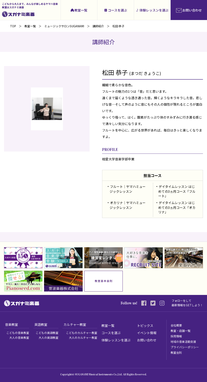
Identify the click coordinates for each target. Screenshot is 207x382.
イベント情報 (146, 332)
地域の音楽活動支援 (183, 342)
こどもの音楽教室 (17, 333)
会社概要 (176, 325)
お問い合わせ (146, 340)
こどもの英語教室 (47, 333)
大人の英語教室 (48, 338)
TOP (13, 26)
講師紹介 (98, 26)
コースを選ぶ (117, 10)
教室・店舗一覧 (180, 331)
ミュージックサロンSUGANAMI (64, 26)
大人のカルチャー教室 (83, 338)
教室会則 (176, 352)
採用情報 (176, 336)
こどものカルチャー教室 (81, 333)
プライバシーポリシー (185, 347)
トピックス (145, 325)
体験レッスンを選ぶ (154, 10)
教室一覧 (80, 10)
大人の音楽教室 (19, 338)
